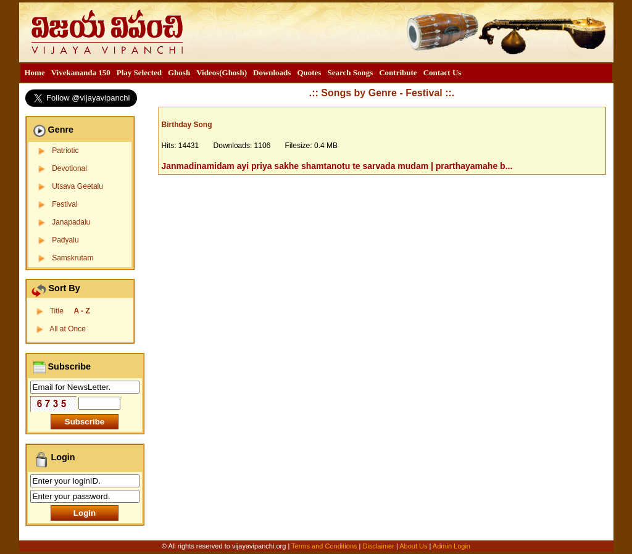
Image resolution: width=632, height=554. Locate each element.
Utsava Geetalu (77, 186)
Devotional (69, 168)
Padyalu (65, 240)
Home (35, 72)
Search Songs (350, 72)
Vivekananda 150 (80, 72)
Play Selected (139, 72)
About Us (413, 546)
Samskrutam (72, 258)
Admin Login (451, 546)
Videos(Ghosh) (221, 72)
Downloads (272, 72)
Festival (64, 204)
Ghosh (179, 72)
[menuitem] (35, 73)
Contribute (398, 72)
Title (70, 311)
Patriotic (65, 150)
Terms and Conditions (325, 546)
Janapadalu (71, 222)
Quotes (309, 72)
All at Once (67, 329)
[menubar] (243, 73)
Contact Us (442, 72)
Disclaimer (378, 546)
